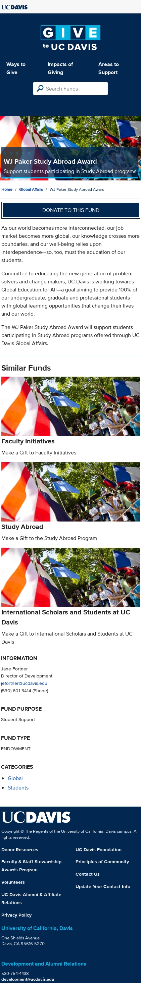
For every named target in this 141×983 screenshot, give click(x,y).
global (15, 778)
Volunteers (13, 882)
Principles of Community (102, 861)
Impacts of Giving (60, 68)
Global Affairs (31, 189)
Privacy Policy (16, 915)
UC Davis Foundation (99, 849)
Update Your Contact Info (103, 886)
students (18, 787)
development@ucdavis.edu (27, 979)
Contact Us (88, 874)
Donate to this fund (70, 210)
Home (6, 189)
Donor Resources (19, 849)
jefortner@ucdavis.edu (24, 683)
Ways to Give (16, 68)
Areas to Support (108, 68)
